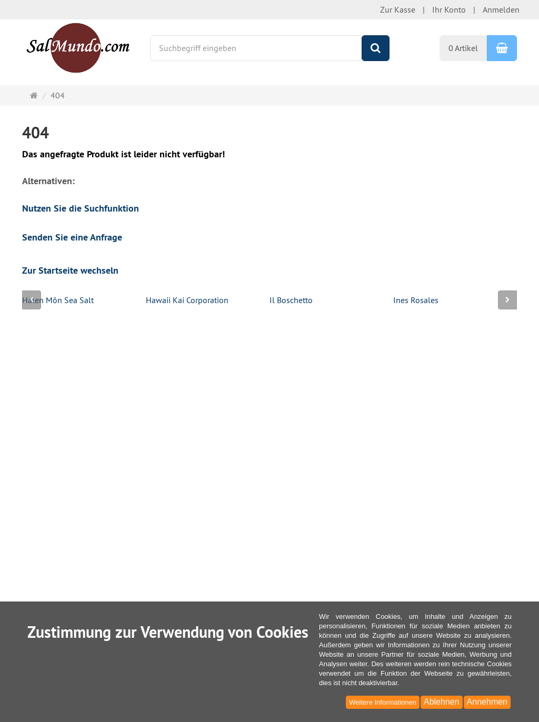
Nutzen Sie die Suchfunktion (80, 208)
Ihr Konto (449, 9)
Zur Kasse (397, 9)
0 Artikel (463, 48)
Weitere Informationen (382, 702)
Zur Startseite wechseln (70, 270)
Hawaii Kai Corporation (187, 301)
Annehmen (487, 701)
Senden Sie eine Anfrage (72, 237)
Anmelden (501, 9)
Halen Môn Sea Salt (58, 301)
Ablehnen (442, 701)
